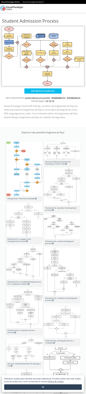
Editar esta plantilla (43, 91)
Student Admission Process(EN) (37, 98)
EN (47, 101)
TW (50, 101)
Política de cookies (56, 382)
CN (53, 101)
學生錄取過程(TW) (58, 98)
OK (43, 387)
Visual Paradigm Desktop (33, 2)
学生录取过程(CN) (73, 98)
